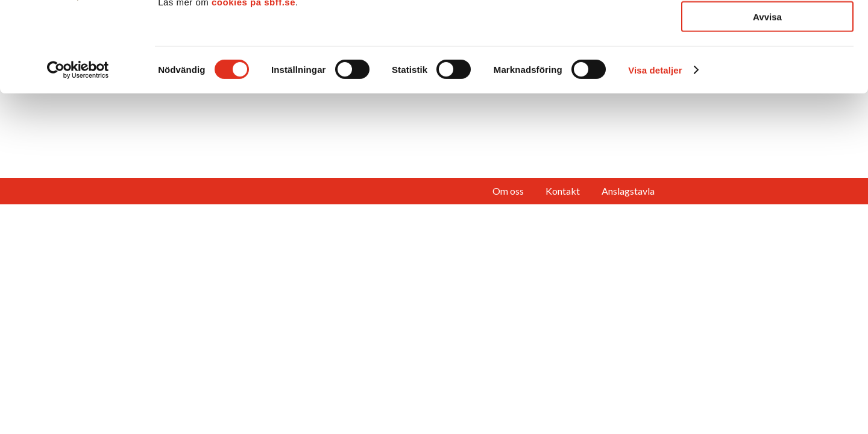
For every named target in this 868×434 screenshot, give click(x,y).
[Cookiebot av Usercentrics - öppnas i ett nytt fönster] (78, 154)
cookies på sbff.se (253, 86)
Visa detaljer (655, 154)
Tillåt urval (767, 65)
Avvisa (767, 101)
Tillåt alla (767, 30)
